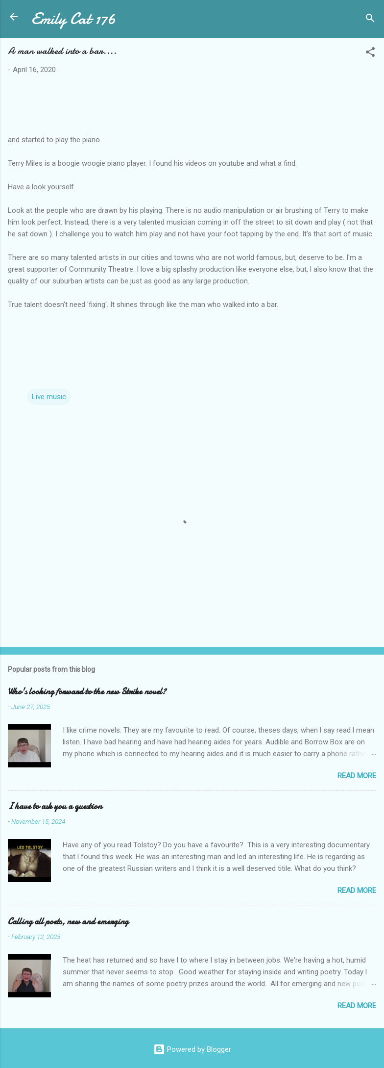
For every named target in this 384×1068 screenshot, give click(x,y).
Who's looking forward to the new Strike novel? (87, 692)
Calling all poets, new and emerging (68, 921)
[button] (370, 53)
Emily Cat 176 (73, 19)
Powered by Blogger (192, 1049)
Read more (356, 775)
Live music (49, 396)
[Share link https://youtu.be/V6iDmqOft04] (192, 326)
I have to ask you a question (55, 806)
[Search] (370, 20)
